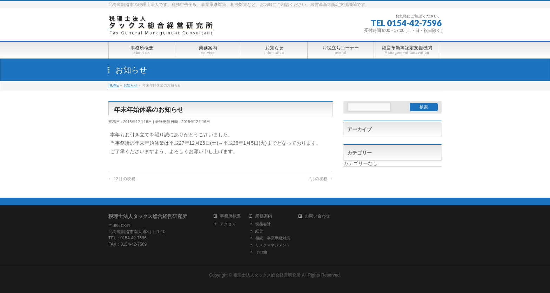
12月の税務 (121, 178)
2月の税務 (320, 178)
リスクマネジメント (272, 245)
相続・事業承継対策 (272, 238)
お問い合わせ (317, 216)
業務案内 (263, 216)
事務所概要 (230, 216)
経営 (259, 231)
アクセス (227, 224)
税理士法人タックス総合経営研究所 (267, 275)
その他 (261, 252)
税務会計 (263, 224)
